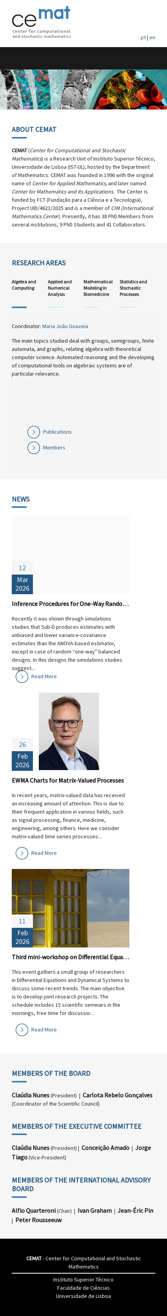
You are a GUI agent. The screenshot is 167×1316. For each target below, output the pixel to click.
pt (143, 37)
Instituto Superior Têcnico (83, 1279)
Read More (44, 676)
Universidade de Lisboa (83, 1296)
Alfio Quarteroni (34, 1210)
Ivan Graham (95, 1210)
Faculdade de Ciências (83, 1287)
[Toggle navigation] (14, 58)
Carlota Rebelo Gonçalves (117, 1095)
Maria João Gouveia (65, 326)
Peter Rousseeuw (38, 1220)
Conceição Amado (105, 1148)
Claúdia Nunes (30, 1095)
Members (54, 447)
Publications (57, 431)
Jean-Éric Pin (135, 1210)
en (152, 37)
